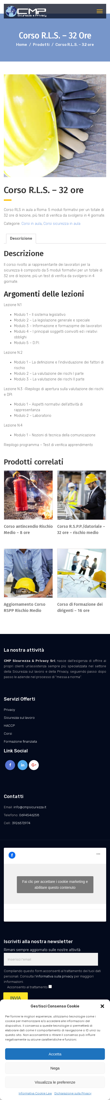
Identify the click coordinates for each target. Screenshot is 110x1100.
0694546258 (29, 815)
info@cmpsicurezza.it (30, 807)
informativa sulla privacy (54, 976)
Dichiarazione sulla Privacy (72, 1093)
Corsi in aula (31, 223)
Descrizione (21, 238)
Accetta (54, 1054)
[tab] (21, 239)
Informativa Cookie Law (35, 1093)
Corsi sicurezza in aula (61, 223)
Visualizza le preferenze (55, 1082)
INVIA (15, 998)
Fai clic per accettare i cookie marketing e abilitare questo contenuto (55, 885)
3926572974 (21, 823)
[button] (102, 1006)
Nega (55, 1068)
